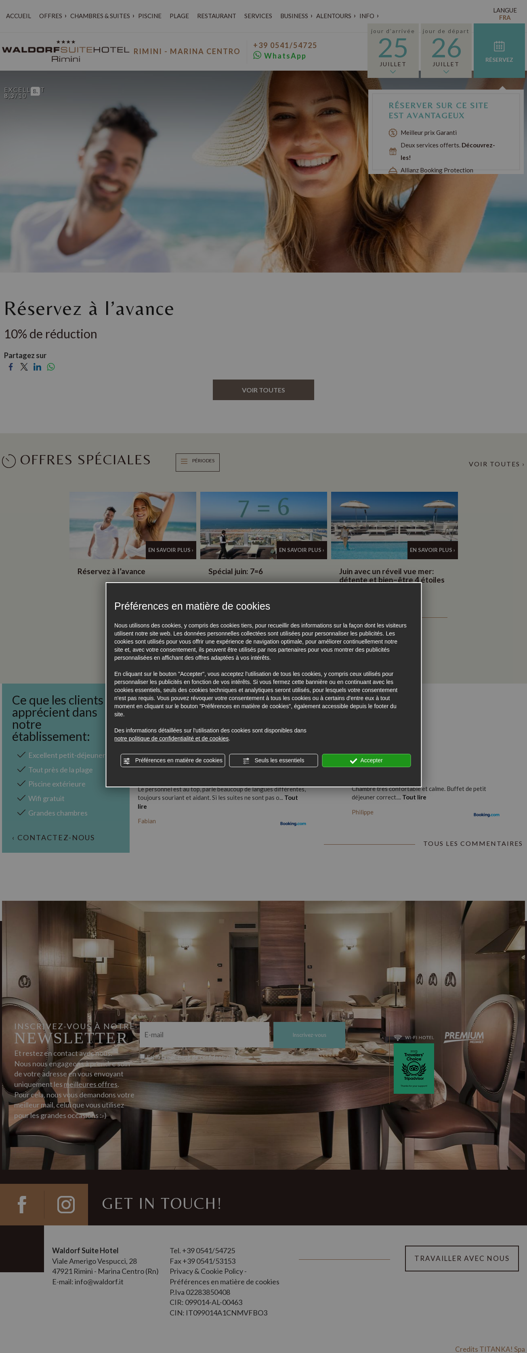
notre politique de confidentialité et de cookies (171, 738)
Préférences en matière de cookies (173, 760)
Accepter (366, 760)
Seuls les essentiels (273, 760)
